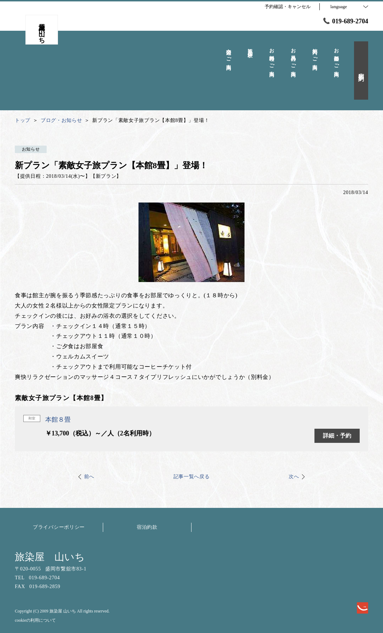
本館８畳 (58, 419)
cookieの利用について (35, 620)
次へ (294, 476)
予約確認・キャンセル (288, 6)
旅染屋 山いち (50, 556)
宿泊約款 (147, 527)
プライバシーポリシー (59, 527)
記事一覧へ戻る (191, 476)
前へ (89, 476)
